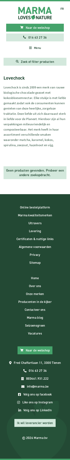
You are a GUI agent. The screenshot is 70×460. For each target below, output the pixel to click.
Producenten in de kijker (35, 302)
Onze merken (35, 294)
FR (62, 9)
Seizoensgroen (35, 325)
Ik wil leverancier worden (35, 423)
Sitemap (35, 263)
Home (35, 278)
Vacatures (35, 333)
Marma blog (35, 318)
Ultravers (35, 223)
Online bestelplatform (35, 207)
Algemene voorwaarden (35, 247)
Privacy (35, 255)
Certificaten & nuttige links (35, 239)
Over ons (35, 286)
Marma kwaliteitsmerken (35, 215)
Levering (35, 231)
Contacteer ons (35, 310)
